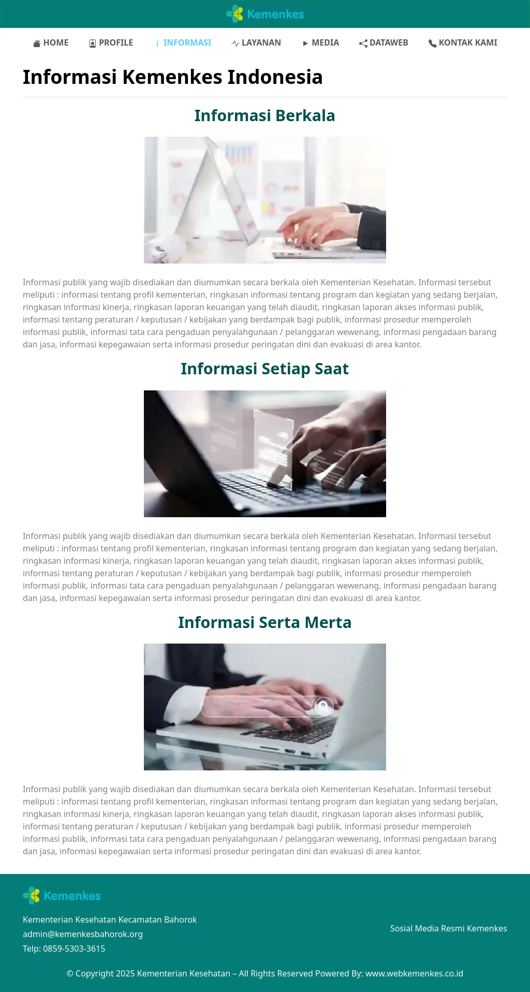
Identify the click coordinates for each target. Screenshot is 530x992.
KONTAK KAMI (463, 42)
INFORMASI (182, 42)
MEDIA (320, 42)
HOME (50, 42)
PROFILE (111, 42)
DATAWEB (383, 42)
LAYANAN (256, 42)
